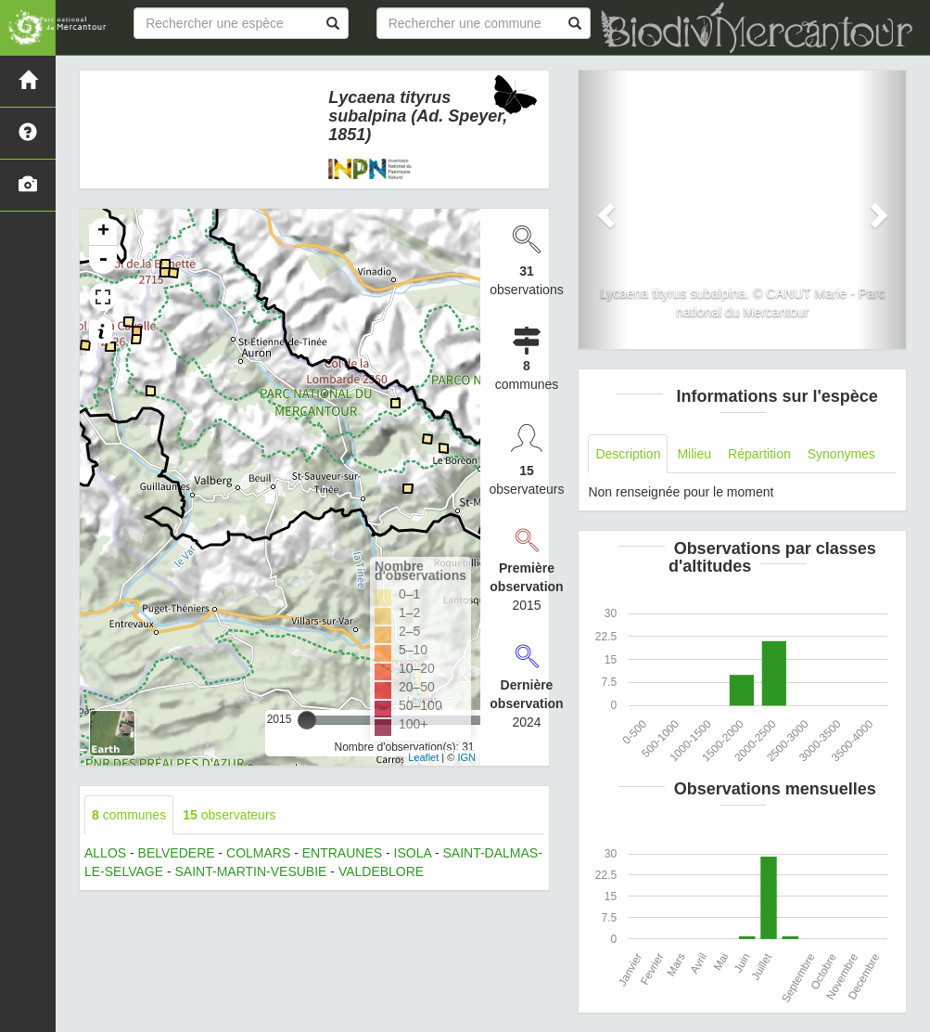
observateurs (229, 814)
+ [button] (103, 232)
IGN (466, 757)
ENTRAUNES (342, 852)
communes (129, 814)
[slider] (307, 720)
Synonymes (841, 453)
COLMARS (258, 852)
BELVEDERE (176, 852)
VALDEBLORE (381, 871)
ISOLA (412, 852)
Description (627, 453)
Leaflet (423, 757)
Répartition (759, 453)
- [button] (102, 260)
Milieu (694, 453)
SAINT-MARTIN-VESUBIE (251, 871)
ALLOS (105, 852)
